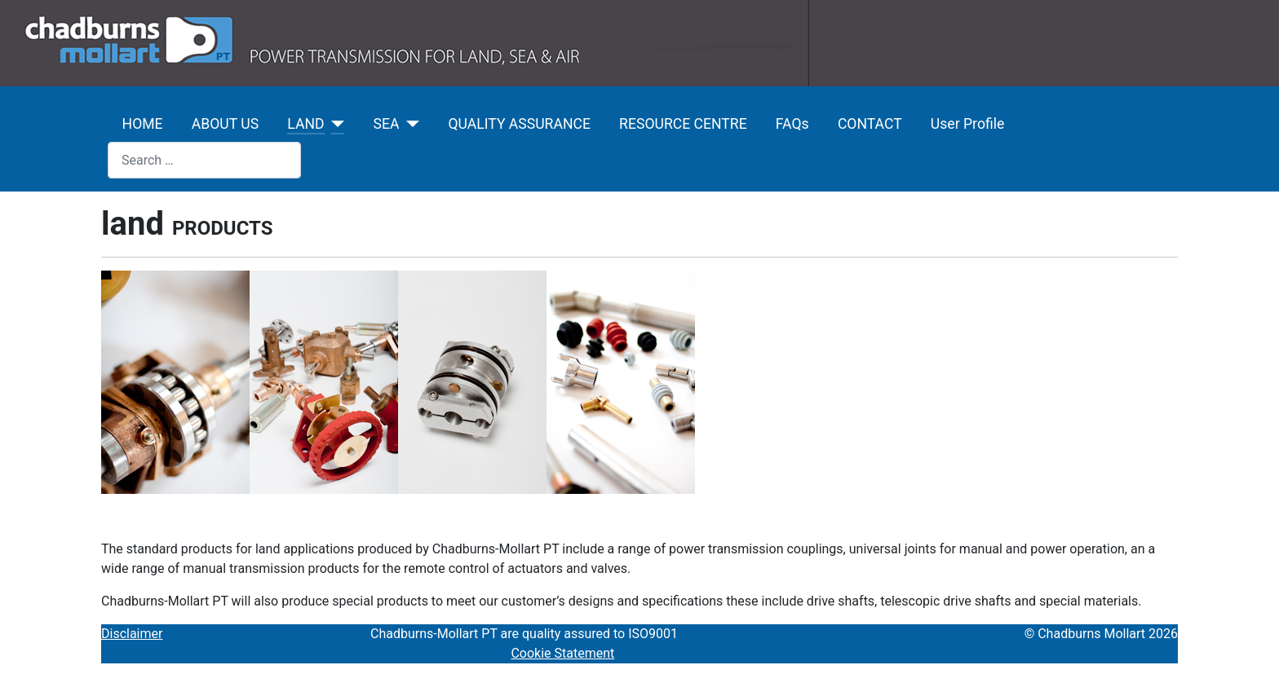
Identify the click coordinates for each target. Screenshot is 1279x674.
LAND (305, 124)
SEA (387, 124)
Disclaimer (131, 633)
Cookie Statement (562, 653)
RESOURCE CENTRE (683, 124)
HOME (142, 124)
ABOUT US (225, 124)
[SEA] (409, 123)
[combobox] (204, 160)
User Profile (967, 124)
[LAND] (335, 123)
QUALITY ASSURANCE (519, 124)
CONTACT (870, 124)
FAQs (792, 124)
